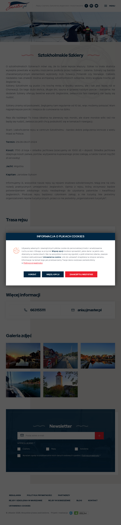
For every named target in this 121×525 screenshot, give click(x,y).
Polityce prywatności (33, 263)
